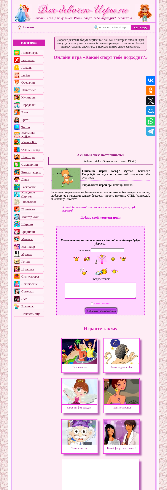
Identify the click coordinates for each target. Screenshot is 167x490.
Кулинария (28, 97)
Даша (25, 179)
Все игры (27, 306)
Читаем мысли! (79, 446)
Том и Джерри (31, 172)
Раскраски (28, 187)
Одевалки (28, 82)
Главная (26, 27)
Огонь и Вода (30, 149)
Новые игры (29, 52)
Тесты (25, 127)
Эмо (24, 299)
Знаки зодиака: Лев (121, 365)
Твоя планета (79, 365)
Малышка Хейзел (28, 135)
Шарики (27, 224)
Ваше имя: (84, 250)
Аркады (26, 67)
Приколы (27, 269)
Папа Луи (28, 157)
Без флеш (28, 60)
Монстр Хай (30, 217)
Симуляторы (30, 276)
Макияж (27, 239)
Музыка (26, 254)
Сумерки (27, 291)
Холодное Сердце (28, 194)
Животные (28, 90)
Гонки (25, 261)
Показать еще (30, 314)
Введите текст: (100, 279)
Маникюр (28, 246)
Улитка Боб (29, 142)
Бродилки (28, 232)
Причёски (28, 209)
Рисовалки (28, 202)
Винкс (25, 112)
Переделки (28, 105)
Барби (25, 75)
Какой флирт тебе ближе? (121, 446)
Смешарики (29, 164)
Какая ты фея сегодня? (79, 406)
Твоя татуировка (121, 406)
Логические (29, 284)
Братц (25, 120)
